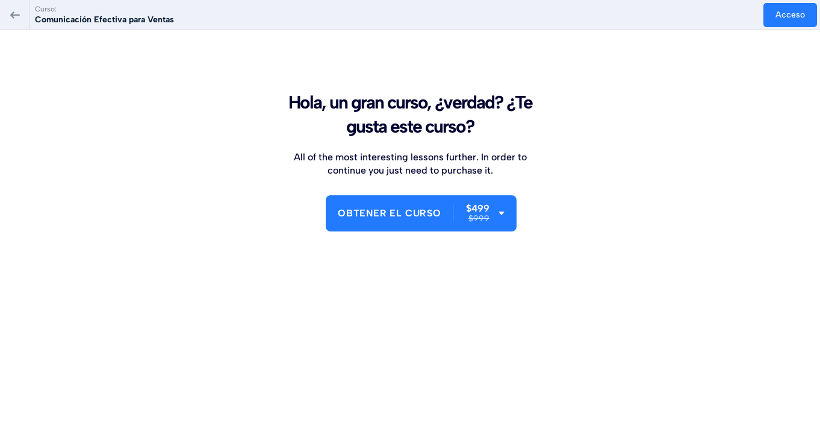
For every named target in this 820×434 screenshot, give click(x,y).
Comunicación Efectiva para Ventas (104, 19)
